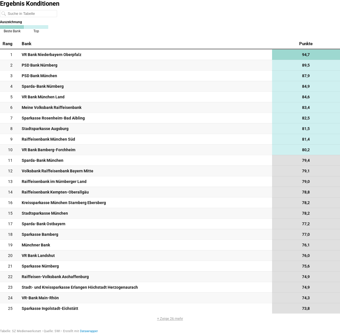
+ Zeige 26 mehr (170, 318)
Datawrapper (89, 331)
